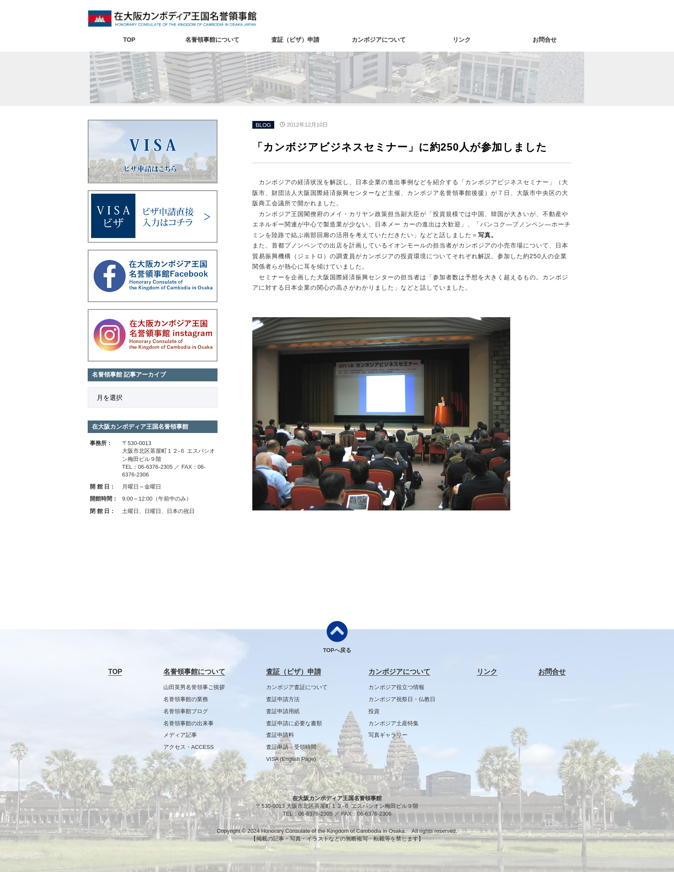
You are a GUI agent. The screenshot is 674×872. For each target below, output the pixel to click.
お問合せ (545, 39)
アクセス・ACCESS (188, 747)
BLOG (263, 124)
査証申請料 (280, 735)
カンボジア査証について (297, 687)
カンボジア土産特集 (393, 723)
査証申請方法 (283, 699)
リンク (462, 39)
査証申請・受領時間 (291, 747)
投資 (374, 711)
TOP (129, 39)
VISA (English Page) (291, 759)
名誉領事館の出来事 (188, 723)
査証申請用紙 (283, 711)
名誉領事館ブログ (185, 711)
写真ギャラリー (387, 735)
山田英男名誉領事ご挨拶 (194, 687)
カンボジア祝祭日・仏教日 (401, 699)
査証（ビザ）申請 (295, 39)
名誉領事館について (212, 39)
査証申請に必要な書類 (294, 723)
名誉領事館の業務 (185, 699)
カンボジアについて (379, 39)
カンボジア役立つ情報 (396, 687)
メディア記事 (180, 735)
